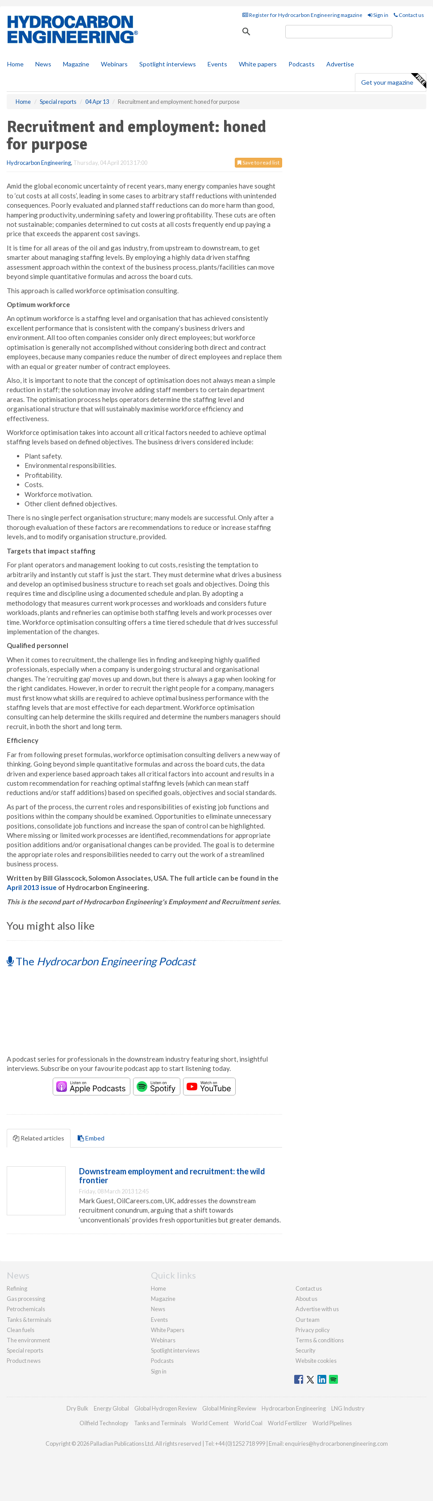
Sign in (378, 15)
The (101, 961)
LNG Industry (348, 1408)
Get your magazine (393, 81)
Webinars (114, 64)
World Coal (248, 1423)
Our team (308, 1319)
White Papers (167, 1329)
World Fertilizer (287, 1423)
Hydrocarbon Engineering (39, 162)
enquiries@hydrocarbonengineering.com (336, 1443)
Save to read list (258, 162)
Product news (24, 1360)
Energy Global (111, 1408)
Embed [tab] (91, 1138)
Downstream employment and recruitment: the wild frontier (172, 1175)
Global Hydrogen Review (165, 1408)
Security (306, 1350)
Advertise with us (317, 1308)
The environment (28, 1340)
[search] (338, 31)
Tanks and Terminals (160, 1423)
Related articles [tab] (38, 1138)
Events (217, 64)
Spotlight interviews (167, 64)
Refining (17, 1288)
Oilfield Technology (104, 1423)
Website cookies (316, 1360)
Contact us (409, 15)
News (158, 1308)
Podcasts (301, 64)
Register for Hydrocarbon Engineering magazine (302, 15)
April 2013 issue (32, 887)
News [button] (43, 64)
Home (15, 64)
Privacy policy (313, 1329)
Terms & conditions (320, 1340)
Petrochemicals (26, 1308)
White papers (258, 64)
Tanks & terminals (29, 1319)
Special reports (25, 1350)
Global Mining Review (229, 1408)
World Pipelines (332, 1423)
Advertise (340, 64)
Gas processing (26, 1298)
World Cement (210, 1423)
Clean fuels (20, 1329)
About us (306, 1298)
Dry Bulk (77, 1408)
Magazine (76, 64)
